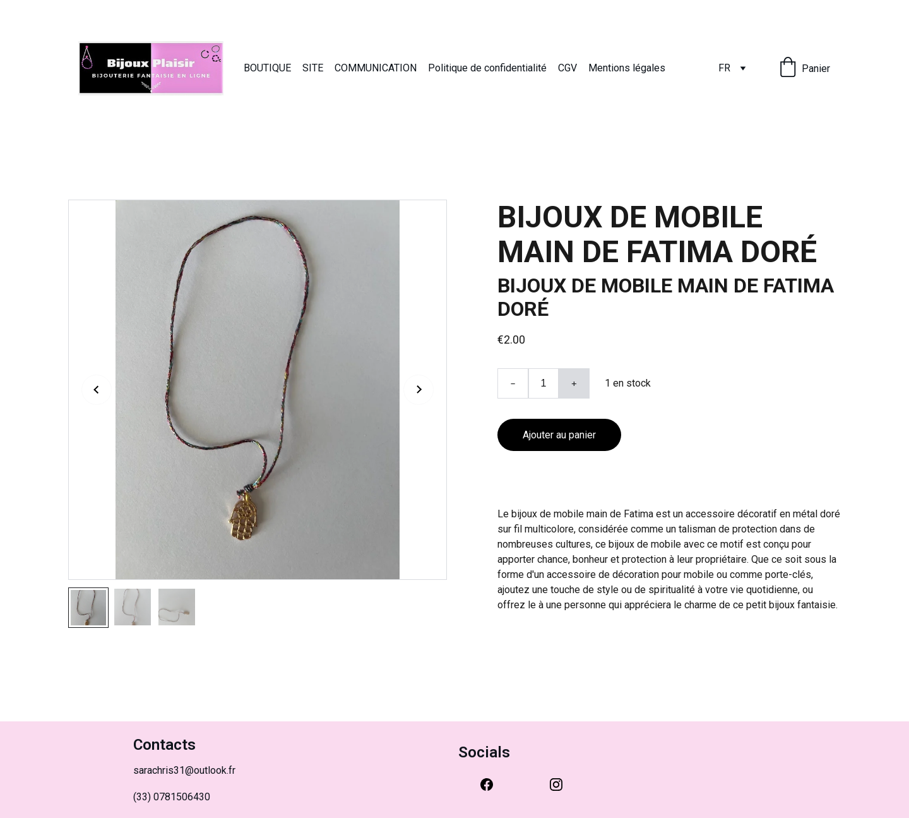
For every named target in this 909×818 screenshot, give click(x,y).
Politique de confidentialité (487, 68)
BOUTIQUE (267, 68)
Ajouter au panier (559, 435)
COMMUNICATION (376, 68)
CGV (567, 68)
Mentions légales (626, 68)
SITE (312, 68)
